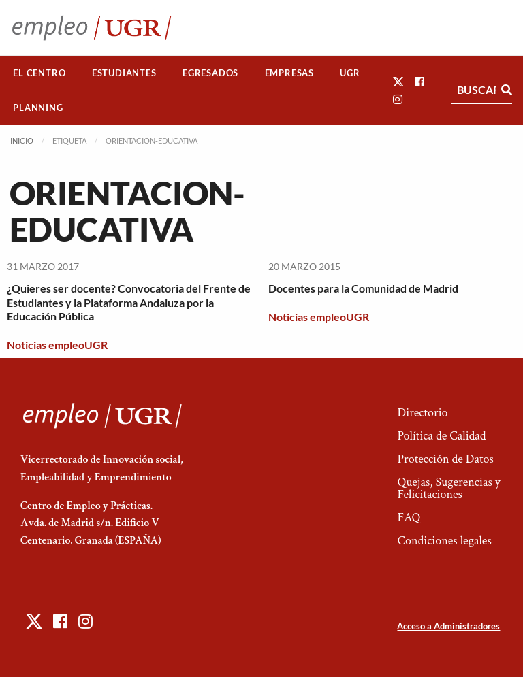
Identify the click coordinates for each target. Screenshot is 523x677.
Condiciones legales (444, 540)
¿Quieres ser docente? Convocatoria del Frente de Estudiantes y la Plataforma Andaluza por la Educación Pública (129, 302)
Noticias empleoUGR (57, 344)
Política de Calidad (441, 436)
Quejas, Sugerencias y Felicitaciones (448, 488)
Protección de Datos (445, 459)
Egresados (210, 72)
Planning (38, 107)
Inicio (21, 140)
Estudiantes (124, 72)
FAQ (408, 517)
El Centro (39, 72)
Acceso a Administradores (448, 626)
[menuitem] (39, 73)
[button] (398, 81)
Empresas (289, 72)
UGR (350, 72)
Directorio (422, 412)
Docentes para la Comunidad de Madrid (363, 288)
